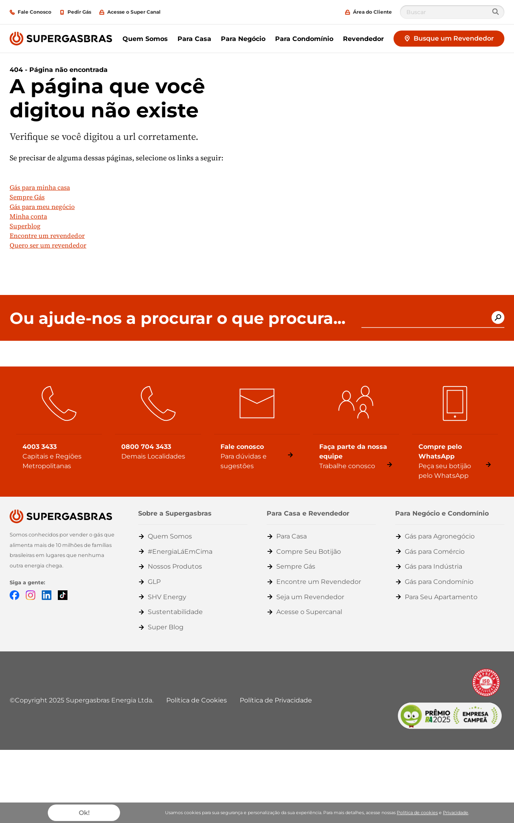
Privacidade (455, 812)
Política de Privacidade (276, 700)
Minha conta (28, 216)
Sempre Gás (27, 196)
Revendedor (363, 39)
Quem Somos (145, 39)
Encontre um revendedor (47, 235)
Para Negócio (243, 39)
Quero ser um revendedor (48, 245)
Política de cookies (417, 812)
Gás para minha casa (40, 187)
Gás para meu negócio (42, 206)
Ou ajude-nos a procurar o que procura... (177, 318)
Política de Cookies (196, 700)
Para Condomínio (304, 39)
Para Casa (194, 39)
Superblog (25, 225)
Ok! (84, 813)
